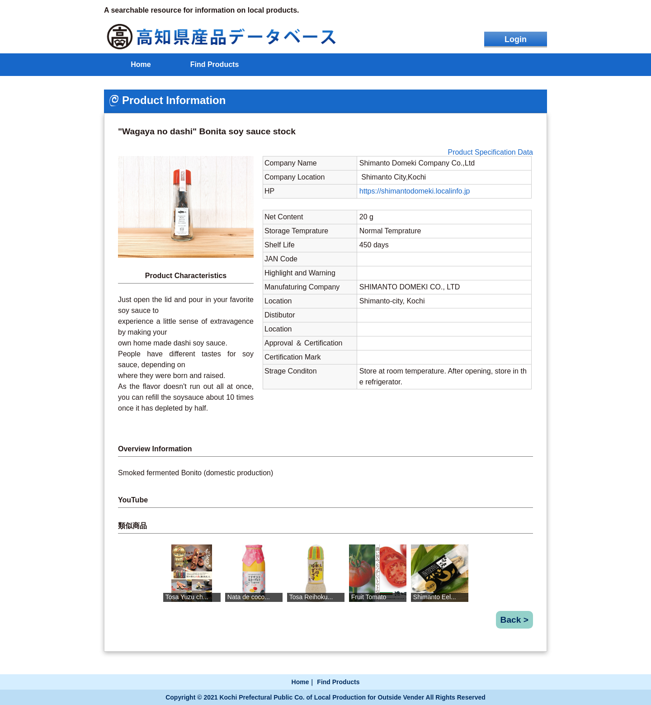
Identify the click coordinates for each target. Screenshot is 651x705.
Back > (514, 620)
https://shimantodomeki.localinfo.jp (414, 191)
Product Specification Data (490, 152)
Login (516, 39)
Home (141, 64)
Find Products (214, 64)
